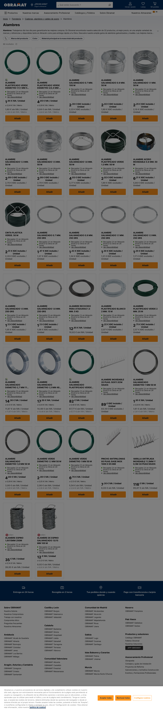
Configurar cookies (142, 698)
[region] (81, 698)
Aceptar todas (106, 698)
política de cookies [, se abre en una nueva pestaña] (37, 707)
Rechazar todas (123, 698)
